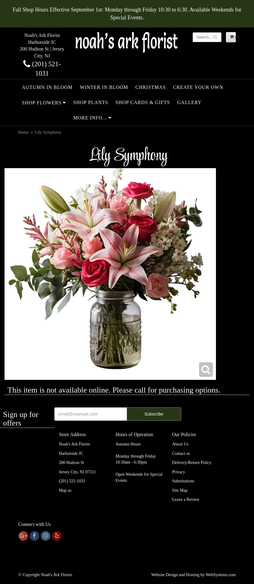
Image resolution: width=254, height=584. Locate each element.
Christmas (150, 87)
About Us (180, 444)
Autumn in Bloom (47, 87)
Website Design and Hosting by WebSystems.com (193, 575)
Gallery (189, 102)
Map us (65, 490)
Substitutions (183, 481)
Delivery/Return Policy (191, 462)
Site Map (180, 490)
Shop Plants (90, 102)
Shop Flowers (42, 102)
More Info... (90, 117)
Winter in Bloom (104, 87)
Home (23, 132)
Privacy (178, 472)
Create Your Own (198, 87)
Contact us (181, 453)
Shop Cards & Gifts (142, 102)
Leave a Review (185, 499)
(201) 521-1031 (72, 481)
